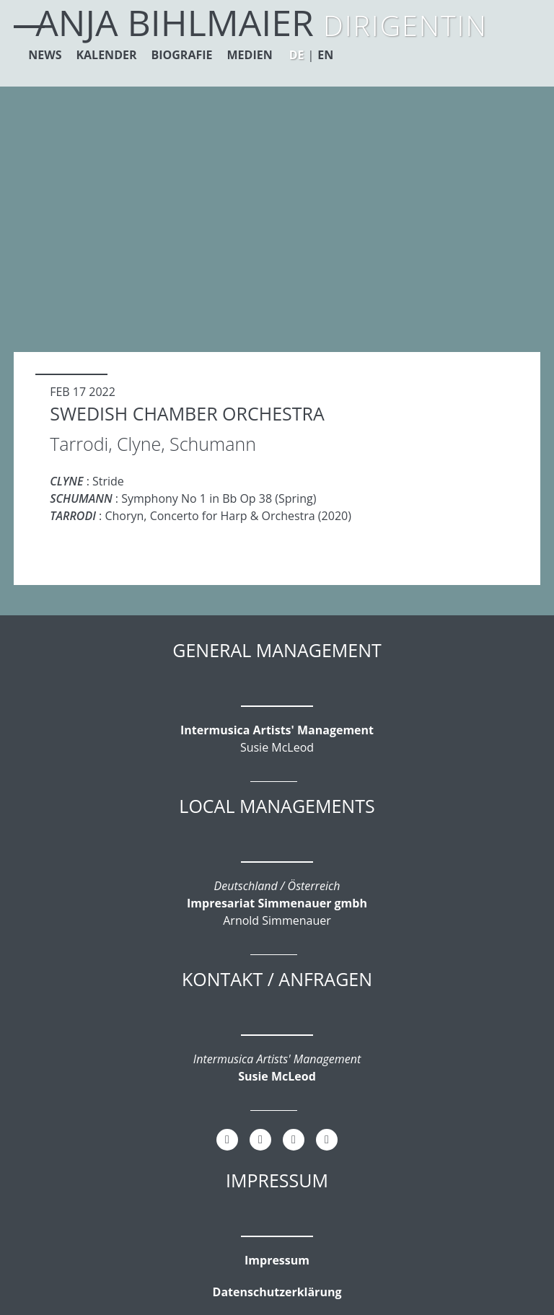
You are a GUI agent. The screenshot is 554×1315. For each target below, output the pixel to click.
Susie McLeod (277, 1076)
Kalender (106, 55)
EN (325, 55)
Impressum (277, 1260)
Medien (250, 55)
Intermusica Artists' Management (277, 730)
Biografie (182, 55)
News (44, 55)
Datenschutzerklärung (277, 1292)
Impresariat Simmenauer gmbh (277, 903)
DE (296, 55)
